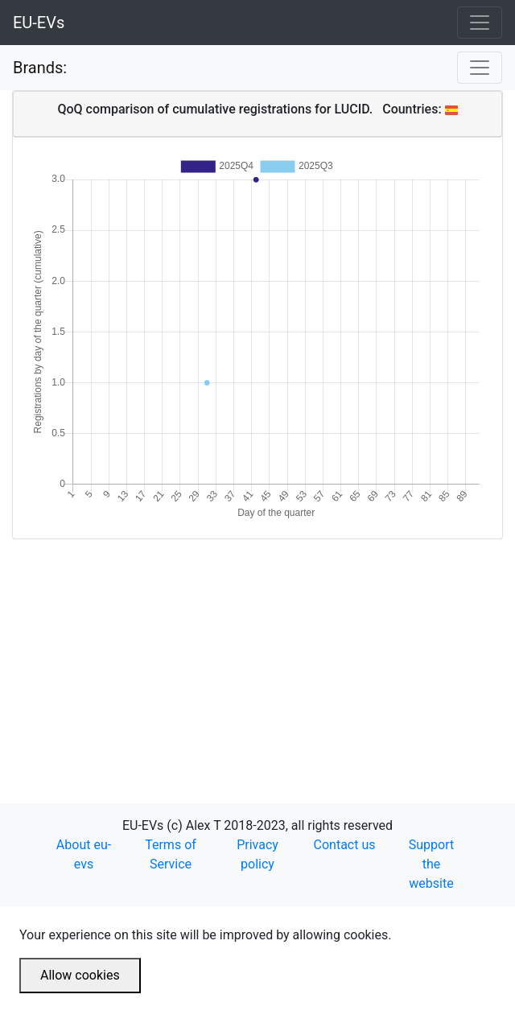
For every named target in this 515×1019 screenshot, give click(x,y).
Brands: (40, 67)
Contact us (345, 844)
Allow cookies (80, 975)
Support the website (431, 864)
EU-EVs (38, 22)
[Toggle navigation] (479, 22)
